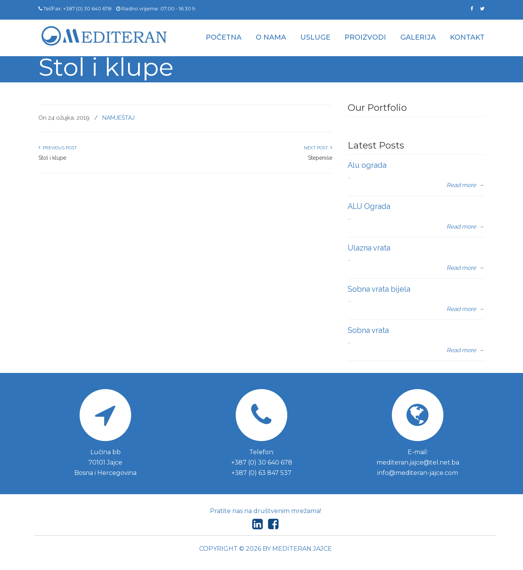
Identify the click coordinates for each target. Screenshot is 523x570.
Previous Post (57, 147)
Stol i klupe (52, 158)
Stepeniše (320, 158)
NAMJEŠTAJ (118, 117)
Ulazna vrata (369, 247)
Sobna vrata (368, 330)
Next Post (318, 147)
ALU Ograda (369, 206)
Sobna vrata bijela (379, 289)
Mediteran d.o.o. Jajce (103, 36)
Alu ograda (367, 165)
